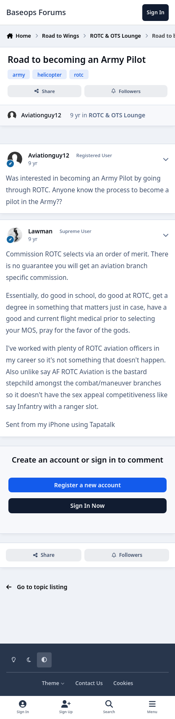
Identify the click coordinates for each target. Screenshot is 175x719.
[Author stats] (165, 159)
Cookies (123, 683)
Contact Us (89, 683)
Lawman (40, 231)
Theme (53, 683)
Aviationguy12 (41, 115)
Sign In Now (88, 506)
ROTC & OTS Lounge (117, 115)
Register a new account (87, 485)
